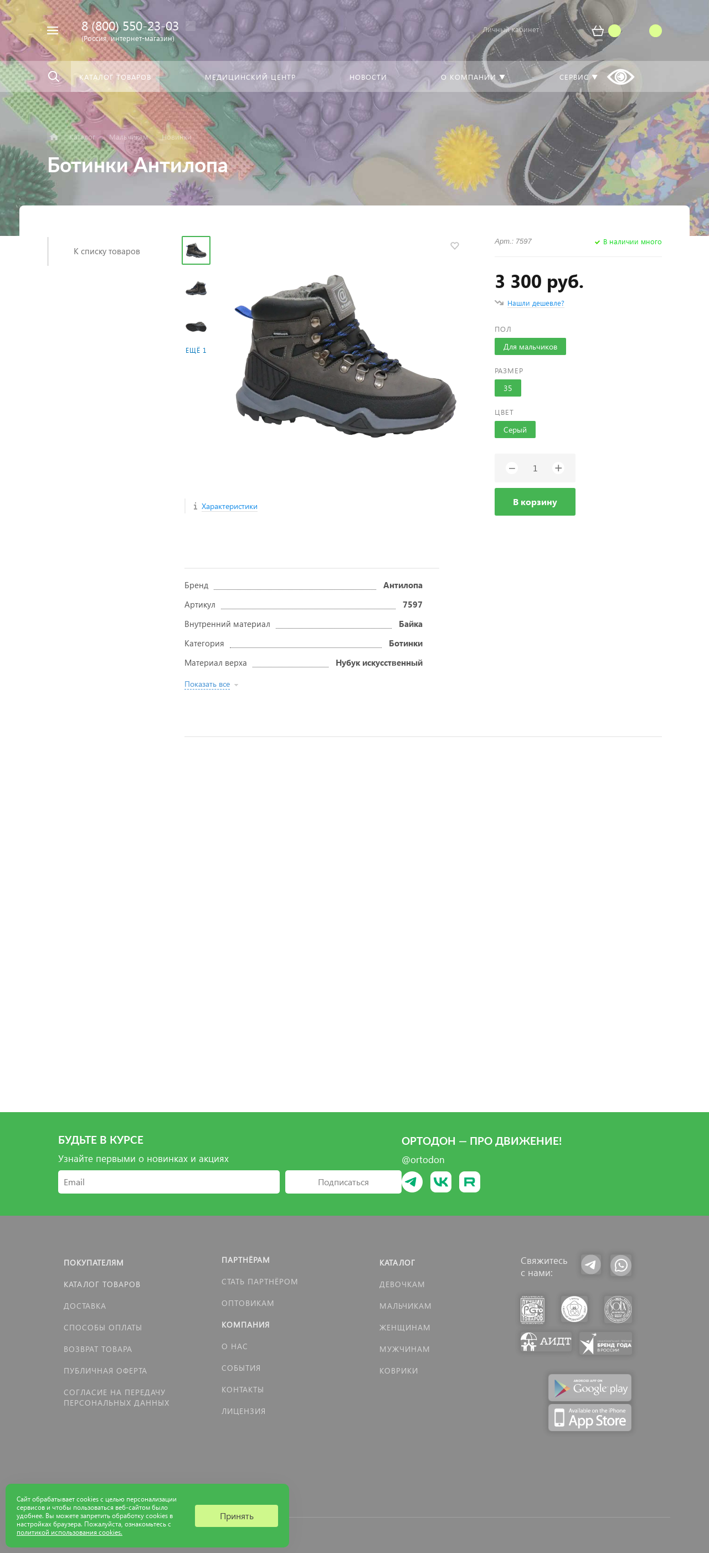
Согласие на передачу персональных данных (116, 1397)
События (241, 1367)
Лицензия (244, 1411)
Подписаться (343, 1181)
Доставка (85, 1305)
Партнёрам (246, 1259)
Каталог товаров (102, 1284)
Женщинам (405, 1327)
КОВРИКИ (398, 1370)
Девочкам (402, 1284)
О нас (235, 1346)
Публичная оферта (105, 1370)
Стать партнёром (260, 1281)
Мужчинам (404, 1349)
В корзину (535, 501)
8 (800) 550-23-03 (130, 25)
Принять (237, 1515)
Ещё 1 (196, 350)
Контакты (243, 1389)
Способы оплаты (103, 1327)
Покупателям (94, 1262)
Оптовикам (248, 1303)
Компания (246, 1324)
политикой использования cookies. (69, 1532)
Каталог (397, 1262)
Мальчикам (405, 1305)
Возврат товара (98, 1349)
